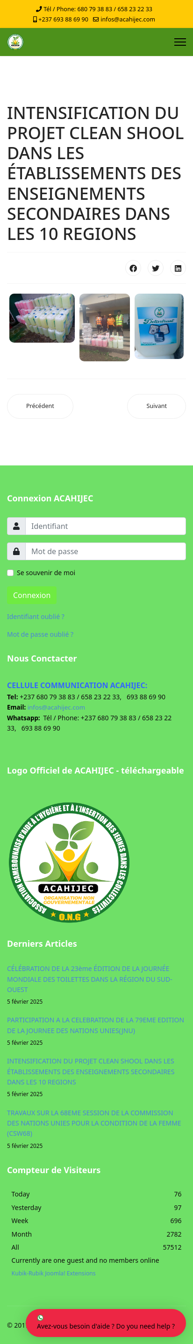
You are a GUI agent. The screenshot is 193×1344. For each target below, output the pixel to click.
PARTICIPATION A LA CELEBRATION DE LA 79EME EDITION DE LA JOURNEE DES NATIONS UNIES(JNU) (96, 1031)
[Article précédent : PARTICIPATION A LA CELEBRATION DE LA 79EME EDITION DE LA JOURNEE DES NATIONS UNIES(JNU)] (40, 406)
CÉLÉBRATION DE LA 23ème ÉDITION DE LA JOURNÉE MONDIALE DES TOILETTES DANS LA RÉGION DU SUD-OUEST (96, 985)
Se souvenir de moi (46, 572)
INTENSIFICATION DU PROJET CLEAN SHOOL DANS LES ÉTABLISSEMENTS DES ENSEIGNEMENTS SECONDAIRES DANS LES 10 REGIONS (96, 1077)
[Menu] (180, 42)
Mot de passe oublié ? (40, 634)
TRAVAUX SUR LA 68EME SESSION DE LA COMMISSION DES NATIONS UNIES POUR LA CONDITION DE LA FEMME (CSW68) (96, 1129)
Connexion (31, 595)
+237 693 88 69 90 (63, 19)
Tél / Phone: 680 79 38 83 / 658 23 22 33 (97, 9)
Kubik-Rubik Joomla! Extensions (54, 1273)
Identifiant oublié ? (35, 616)
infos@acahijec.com (127, 19)
